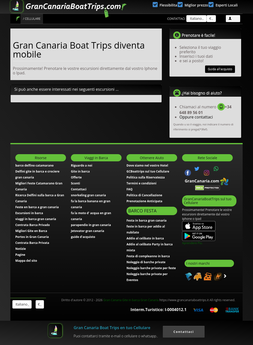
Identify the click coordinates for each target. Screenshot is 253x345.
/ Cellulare (32, 19)
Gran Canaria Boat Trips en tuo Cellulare (112, 327)
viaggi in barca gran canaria (35, 219)
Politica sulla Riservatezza (145, 177)
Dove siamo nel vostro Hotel (147, 165)
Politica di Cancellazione (144, 195)
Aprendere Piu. (192, 243)
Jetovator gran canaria (87, 231)
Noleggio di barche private (146, 262)
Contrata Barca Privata (32, 243)
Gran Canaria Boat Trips (18, 18)
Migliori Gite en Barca (31, 231)
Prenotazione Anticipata (144, 201)
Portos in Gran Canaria (32, 237)
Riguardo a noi (81, 165)
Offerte (76, 177)
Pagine (20, 255)
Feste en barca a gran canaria (37, 207)
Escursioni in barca (29, 213)
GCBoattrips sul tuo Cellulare (147, 171)
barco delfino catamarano (34, 165)
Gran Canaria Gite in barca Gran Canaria (131, 300)
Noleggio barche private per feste (151, 268)
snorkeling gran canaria (88, 195)
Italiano (196, 18)
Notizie (20, 249)
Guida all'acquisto (220, 69)
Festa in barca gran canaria (146, 220)
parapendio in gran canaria (91, 225)
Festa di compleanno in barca (148, 256)
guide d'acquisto (83, 237)
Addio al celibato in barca (145, 238)
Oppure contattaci (196, 117)
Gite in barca (80, 171)
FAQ (129, 189)
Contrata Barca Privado (32, 225)
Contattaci (176, 19)
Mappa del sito (26, 261)
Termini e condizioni (141, 183)
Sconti (75, 183)
